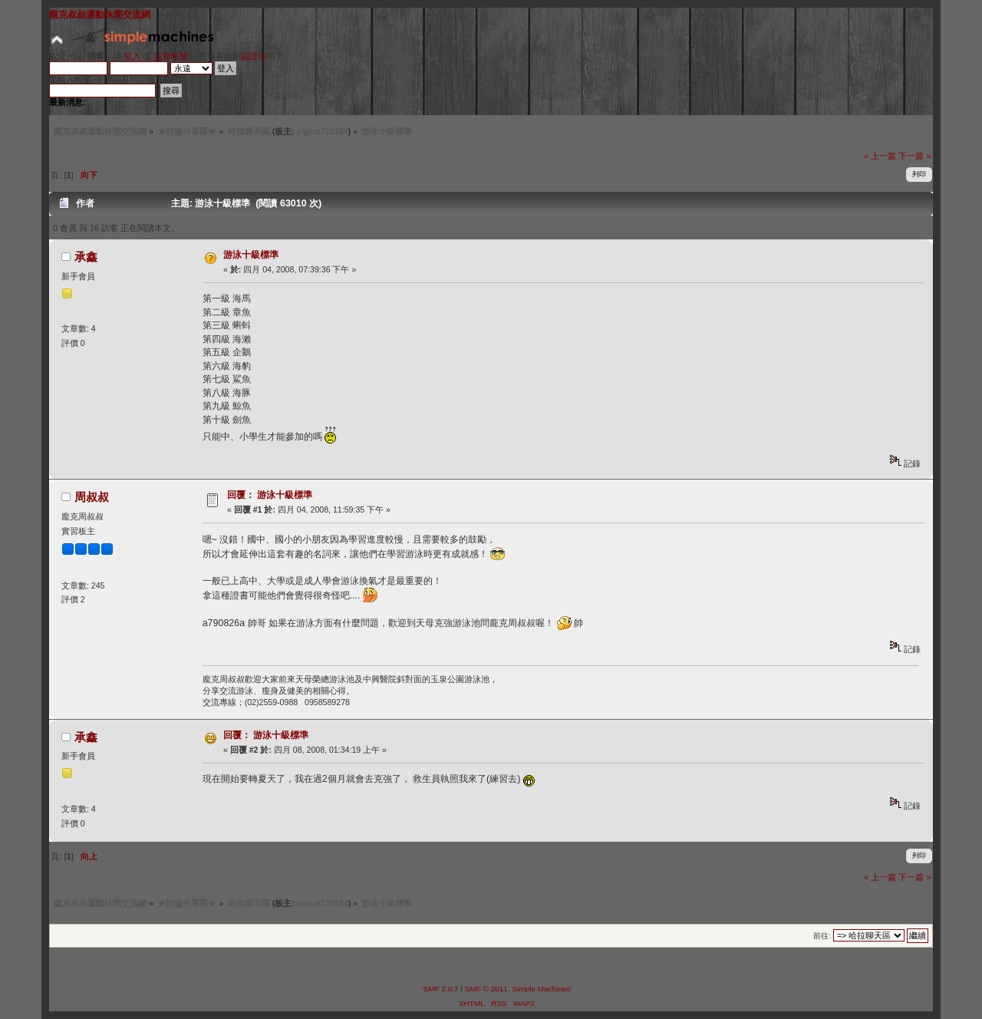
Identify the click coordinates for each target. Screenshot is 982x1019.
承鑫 (85, 256)
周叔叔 (91, 496)
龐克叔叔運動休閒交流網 (99, 14)
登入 (132, 56)
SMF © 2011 (486, 988)
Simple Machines (541, 988)
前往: (822, 936)
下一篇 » (914, 155)
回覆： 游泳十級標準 (269, 495)
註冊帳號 (171, 56)
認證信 (253, 56)
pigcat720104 (322, 131)
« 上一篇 (880, 155)
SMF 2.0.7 (441, 988)
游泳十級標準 (250, 254)
